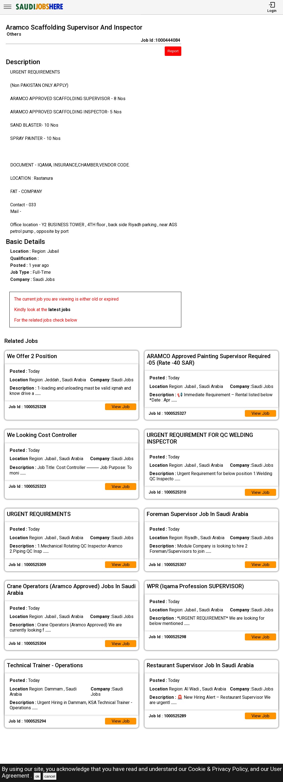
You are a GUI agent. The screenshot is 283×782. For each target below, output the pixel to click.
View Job (120, 405)
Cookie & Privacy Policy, (219, 769)
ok (37, 776)
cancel (49, 776)
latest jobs (59, 309)
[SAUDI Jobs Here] (39, 9)
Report (173, 51)
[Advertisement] (235, 177)
